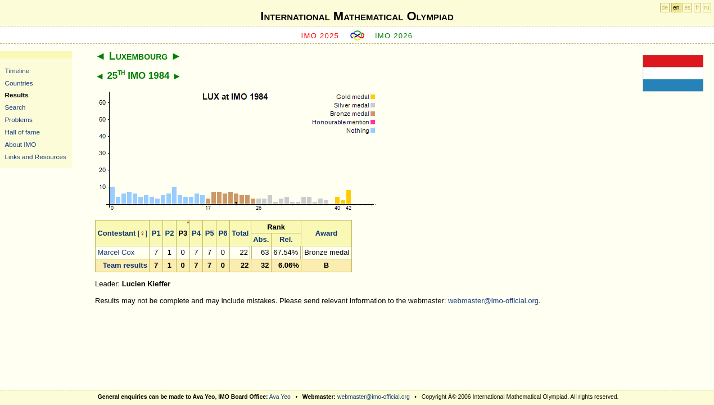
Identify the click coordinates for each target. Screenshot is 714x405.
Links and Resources (35, 156)
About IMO (21, 144)
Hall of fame (22, 132)
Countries (19, 83)
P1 (156, 233)
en (676, 7)
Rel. (286, 239)
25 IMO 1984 (138, 75)
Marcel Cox (115, 252)
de (665, 7)
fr (697, 7)
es (687, 7)
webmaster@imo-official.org (493, 300)
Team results (125, 265)
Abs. (261, 239)
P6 (223, 233)
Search (15, 107)
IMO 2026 (394, 36)
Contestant (116, 233)
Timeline (17, 70)
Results (17, 94)
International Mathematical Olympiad (356, 16)
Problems (19, 119)
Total (240, 233)
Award (326, 233)
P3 (182, 233)
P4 (196, 233)
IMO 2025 (320, 36)
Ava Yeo (280, 397)
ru (707, 7)
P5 (209, 233)
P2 (169, 233)
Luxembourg (138, 56)
